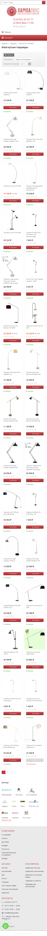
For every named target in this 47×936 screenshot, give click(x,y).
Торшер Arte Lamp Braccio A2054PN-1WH (33, 373)
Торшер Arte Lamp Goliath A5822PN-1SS (33, 560)
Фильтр (9, 55)
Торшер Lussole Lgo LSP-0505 (34, 606)
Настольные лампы (9, 885)
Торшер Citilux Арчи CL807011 (33, 94)
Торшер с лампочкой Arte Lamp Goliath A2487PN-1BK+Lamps (33, 468)
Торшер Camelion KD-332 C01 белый (12, 700)
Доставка (5, 842)
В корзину (12, 107)
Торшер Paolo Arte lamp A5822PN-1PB (34, 140)
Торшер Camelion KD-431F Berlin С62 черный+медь (33, 234)
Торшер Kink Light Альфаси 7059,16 (9, 560)
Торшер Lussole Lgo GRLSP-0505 (33, 653)
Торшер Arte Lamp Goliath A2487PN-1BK (10, 467)
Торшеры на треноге (33, 881)
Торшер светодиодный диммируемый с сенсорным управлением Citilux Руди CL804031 (34, 188)
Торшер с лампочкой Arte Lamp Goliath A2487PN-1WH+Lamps (10, 281)
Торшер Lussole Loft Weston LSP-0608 (10, 327)
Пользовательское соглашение (9, 854)
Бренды (4, 858)
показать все (6, 820)
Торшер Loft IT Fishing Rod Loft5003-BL (10, 513)
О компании (6, 835)
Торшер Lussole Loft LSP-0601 (34, 327)
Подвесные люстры (32, 868)
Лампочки (5, 893)
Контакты (5, 849)
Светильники (6, 871)
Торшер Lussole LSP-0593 (12, 186)
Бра (3, 875)
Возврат (5, 845)
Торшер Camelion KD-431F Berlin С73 (33, 513)
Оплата (4, 838)
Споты (4, 878)
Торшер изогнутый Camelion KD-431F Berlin (34, 700)
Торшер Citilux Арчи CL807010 (10, 94)
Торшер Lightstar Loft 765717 (10, 653)
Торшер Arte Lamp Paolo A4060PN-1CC (11, 373)
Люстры (5, 868)
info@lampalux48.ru (12, 913)
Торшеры (5, 882)
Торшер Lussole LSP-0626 (12, 232)
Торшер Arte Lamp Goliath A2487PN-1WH (10, 140)
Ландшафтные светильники (30, 885)
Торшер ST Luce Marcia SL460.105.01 (34, 746)
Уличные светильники (10, 889)
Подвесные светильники (34, 871)
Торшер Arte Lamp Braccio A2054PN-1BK (33, 420)
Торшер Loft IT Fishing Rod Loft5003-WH (10, 746)
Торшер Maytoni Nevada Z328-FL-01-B (11, 606)
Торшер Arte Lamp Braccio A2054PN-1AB (10, 420)
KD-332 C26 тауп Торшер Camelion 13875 (34, 280)
